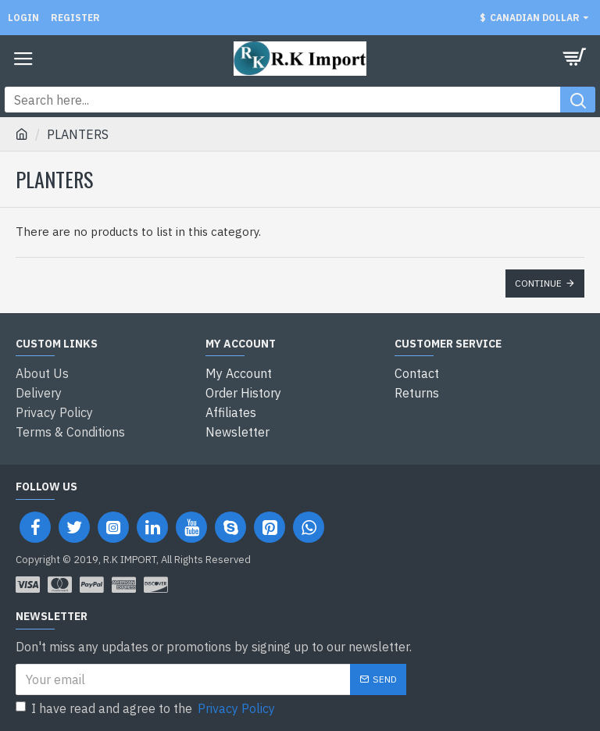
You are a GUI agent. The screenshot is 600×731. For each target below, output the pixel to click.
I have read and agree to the (146, 706)
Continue (538, 283)
